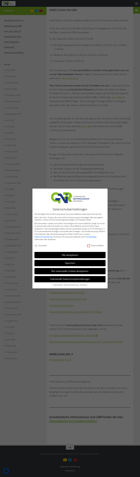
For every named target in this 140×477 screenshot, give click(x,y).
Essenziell (40, 245)
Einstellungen (91, 237)
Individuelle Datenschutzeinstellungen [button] (70, 279)
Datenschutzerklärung (43, 237)
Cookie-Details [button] (58, 285)
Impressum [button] (83, 285)
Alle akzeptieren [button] (70, 255)
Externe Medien (95, 245)
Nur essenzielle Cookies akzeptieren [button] (70, 271)
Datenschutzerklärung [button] (71, 285)
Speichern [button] (70, 263)
